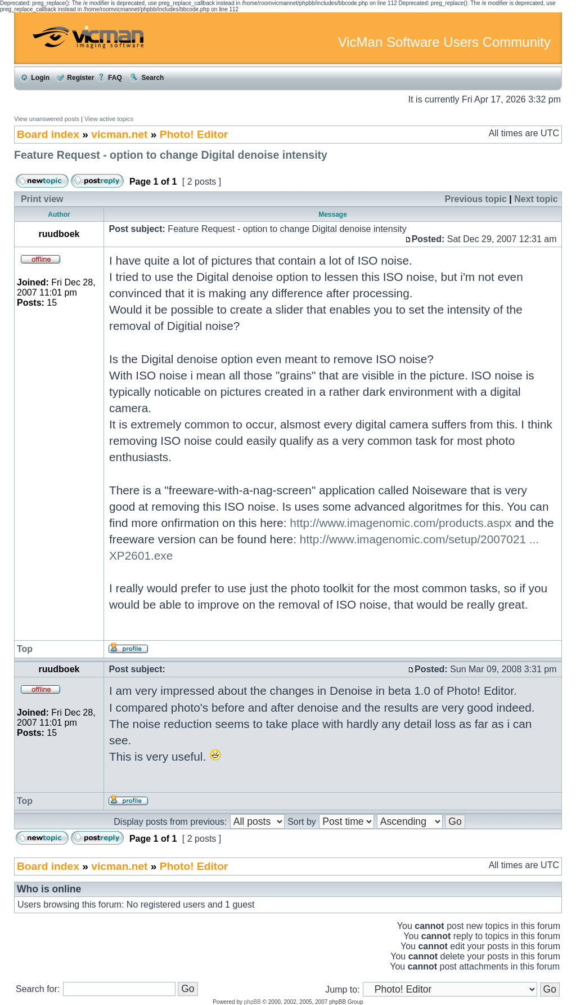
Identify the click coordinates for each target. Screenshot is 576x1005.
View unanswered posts (46, 118)
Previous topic (476, 199)
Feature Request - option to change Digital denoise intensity (170, 155)
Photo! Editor (194, 134)
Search (146, 78)
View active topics (108, 118)
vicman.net (119, 134)
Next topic (535, 199)
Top (25, 649)
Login (34, 78)
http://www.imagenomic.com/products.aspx (400, 522)
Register (74, 78)
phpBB (252, 1002)
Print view (42, 199)
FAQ (109, 78)
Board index (48, 134)
